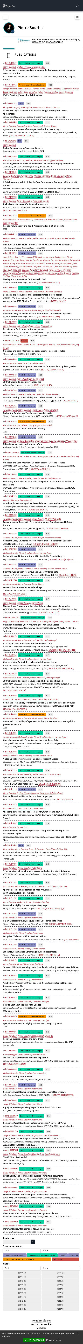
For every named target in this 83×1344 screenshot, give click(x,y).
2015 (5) (61, 1293)
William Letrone (10, 92)
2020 (40, 253)
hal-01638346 (10, 598)
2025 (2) (61, 1273)
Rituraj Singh (46, 326)
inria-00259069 (11, 1221)
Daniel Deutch (23, 363)
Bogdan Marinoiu (39, 1135)
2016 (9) (23, 1293)
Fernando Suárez (37, 677)
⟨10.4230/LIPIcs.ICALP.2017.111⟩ (62, 650)
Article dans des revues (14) (15, 1255)
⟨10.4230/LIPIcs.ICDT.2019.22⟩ (45, 544)
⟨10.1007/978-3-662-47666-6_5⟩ (51, 908)
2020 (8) (23, 1285)
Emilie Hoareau (52, 263)
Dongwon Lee (39, 266)
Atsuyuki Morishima (35, 257)
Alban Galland (54, 1135)
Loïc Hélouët (22, 326)
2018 (40, 565)
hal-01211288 (10, 929)
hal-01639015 (10, 655)
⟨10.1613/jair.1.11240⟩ (67, 575)
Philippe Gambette (55, 160)
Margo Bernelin (10, 88)
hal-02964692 (10, 287)
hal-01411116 (10, 789)
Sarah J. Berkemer (11, 175)
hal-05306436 (10, 122)
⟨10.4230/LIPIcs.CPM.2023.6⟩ (15, 210)
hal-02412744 (10, 580)
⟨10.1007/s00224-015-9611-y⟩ (48, 955)
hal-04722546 (10, 172)
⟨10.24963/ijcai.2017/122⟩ (48, 612)
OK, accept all (34, 1340)
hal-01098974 (10, 1016)
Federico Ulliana (68, 344)
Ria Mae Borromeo (63, 266)
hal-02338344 (10, 533)
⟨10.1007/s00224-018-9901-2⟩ (66, 416)
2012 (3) (23, 1301)
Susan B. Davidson (37, 849)
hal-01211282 (10, 898)
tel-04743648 (10, 140)
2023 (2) (61, 1277)
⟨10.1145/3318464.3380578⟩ (52, 369)
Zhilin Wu (49, 1035)
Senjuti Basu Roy (10, 257)
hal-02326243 (10, 515)
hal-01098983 (10, 975)
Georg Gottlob (38, 394)
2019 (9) (61, 1285)
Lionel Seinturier (66, 92)
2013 (47, 1032)
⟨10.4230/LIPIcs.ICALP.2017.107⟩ (60, 668)
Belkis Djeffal (26, 107)
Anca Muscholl (37, 1035)
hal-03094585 (10, 437)
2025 (28, 103)
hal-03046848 (10, 306)
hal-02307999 (10, 390)
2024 (26, 141)
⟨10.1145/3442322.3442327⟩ (48, 282)
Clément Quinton (10, 222)
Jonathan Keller (36, 92)
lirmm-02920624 (12, 340)
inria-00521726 (11, 1131)
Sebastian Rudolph (40, 902)
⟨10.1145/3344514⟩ (70, 400)
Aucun (45, 1250)
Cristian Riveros (23, 66)
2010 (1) (23, 1305)
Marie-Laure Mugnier (39, 344)
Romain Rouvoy (53, 107)
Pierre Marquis (70, 219)
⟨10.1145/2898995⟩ (65, 799)
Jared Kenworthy (10, 266)
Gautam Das (48, 260)
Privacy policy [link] (53, 1340)
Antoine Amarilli (10, 310)
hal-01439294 (10, 695)
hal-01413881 (10, 733)
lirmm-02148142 (12, 452)
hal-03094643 (10, 374)
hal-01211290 (10, 944)
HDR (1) (63, 1255)
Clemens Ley (37, 933)
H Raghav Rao (71, 440)
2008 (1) (23, 1309)
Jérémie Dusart (40, 219)
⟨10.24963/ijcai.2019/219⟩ (39, 469)
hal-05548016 (10, 84)
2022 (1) (23, 1281)
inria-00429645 (11, 1168)
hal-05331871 (10, 103)
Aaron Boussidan (24, 160)
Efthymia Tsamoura (53, 291)
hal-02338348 (10, 564)
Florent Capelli (23, 126)
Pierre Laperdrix (51, 92)
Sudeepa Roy (27, 269)
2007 (48, 1222)
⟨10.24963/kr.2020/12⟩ (57, 301)
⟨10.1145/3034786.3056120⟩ (14, 690)
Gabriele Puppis (54, 238)
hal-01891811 (10, 405)
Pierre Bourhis (9, 66)
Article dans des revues (27, 234)
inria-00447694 (11, 1150)
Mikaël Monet (37, 409)
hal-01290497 (10, 863)
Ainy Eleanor (8, 886)
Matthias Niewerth (53, 310)
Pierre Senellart (41, 269)
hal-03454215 (10, 234)
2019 (40, 406)
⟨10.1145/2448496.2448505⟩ (14, 1064)
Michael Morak (23, 603)
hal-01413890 (10, 751)
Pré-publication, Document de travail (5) (20, 1259)
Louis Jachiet (38, 291)
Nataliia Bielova (24, 88)
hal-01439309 (10, 714)
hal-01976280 (10, 421)
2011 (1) (61, 1301)
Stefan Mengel (36, 126)
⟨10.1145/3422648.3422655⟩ (48, 316)
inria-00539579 (11, 1115)
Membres (41, 1327)
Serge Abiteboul (10, 868)
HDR (19, 141)
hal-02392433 (10, 549)
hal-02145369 (10, 474)
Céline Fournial (39, 160)
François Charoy (18, 260)
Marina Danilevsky (34, 260)
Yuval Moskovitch (37, 363)
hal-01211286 (10, 882)
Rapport (24, 341)
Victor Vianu (36, 868)
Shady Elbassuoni (17, 263)
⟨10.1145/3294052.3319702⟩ (57, 528)
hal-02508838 (10, 321)
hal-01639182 (10, 673)
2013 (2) (61, 1297)
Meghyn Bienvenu (11, 500)
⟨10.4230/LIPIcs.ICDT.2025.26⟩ (21, 135)
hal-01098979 (10, 997)
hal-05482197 (10, 63)
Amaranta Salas (38, 66)
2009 (48, 1150)
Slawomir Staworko (39, 793)
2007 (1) (61, 1309)
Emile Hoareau (57, 440)
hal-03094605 (10, 359)
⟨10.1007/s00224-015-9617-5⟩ (61, 924)
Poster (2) (74, 1255)
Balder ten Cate (39, 238)
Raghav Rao (15, 269)
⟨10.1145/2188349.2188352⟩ (62, 1095)
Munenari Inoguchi (68, 263)
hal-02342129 (10, 496)
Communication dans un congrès (30, 63)
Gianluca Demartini (63, 260)
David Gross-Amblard (35, 263)
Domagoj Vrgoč (37, 378)
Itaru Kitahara (25, 266)
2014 (47, 960)
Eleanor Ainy (8, 849)
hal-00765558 (10, 1100)
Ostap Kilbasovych (11, 107)
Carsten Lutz (22, 827)
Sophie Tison (54, 344)
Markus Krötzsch (24, 902)
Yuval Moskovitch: (37, 808)
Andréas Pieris (36, 603)
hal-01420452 (10, 845)
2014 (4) (23, 1297)
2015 (47, 883)
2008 (48, 1206)
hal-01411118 (10, 770)
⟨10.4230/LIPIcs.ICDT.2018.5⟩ (15, 593)
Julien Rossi (23, 92)
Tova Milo (63, 849)
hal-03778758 (10, 215)
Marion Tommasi (29, 273)
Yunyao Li (50, 266)
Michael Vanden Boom (42, 553)
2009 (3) (61, 1305)
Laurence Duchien (24, 219)
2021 (40, 234)
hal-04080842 (10, 196)
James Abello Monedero (55, 257)
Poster (21, 103)
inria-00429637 (11, 1187)
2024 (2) (23, 1277)
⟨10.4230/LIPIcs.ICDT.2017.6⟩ (15, 709)
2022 (50, 216)
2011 (48, 1116)
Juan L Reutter (23, 378)
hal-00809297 (10, 1031)
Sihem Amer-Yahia (19, 276)
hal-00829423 (10, 1050)
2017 (47, 599)
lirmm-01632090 (12, 617)
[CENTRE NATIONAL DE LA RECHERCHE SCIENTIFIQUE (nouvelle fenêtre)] (13, 31)
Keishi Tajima (54, 269)
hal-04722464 (10, 156)
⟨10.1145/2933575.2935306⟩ (49, 783)
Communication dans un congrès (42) (43, 1255)
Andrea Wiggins (64, 273)
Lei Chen (22, 257)
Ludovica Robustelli (70, 88)
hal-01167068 (10, 913)
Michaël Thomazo (52, 478)
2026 (47, 63)
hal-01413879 (10, 804)
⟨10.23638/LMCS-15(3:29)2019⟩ (61, 559)
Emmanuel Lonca (55, 219)
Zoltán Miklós (46, 425)
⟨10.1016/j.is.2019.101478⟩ (41, 385)
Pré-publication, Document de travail (32, 85)
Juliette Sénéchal (53, 88)
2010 (48, 1131)
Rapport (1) (58, 1259)
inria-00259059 (11, 1206)
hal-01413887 (10, 823)
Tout (7, 1250)
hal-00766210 (10, 1084)
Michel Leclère (23, 344)
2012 (47, 1069)
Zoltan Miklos (34, 326)
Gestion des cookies (42, 1324)
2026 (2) (23, 1273)
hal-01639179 (10, 636)
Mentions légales (41, 1320)
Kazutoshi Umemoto (47, 273)
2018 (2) (23, 1289)
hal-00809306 (10, 1069)
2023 (47, 172)
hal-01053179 (10, 960)
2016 (50, 714)
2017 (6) (61, 1289)
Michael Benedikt (10, 238)
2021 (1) (61, 1281)
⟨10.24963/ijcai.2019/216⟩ (37, 509)
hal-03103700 (10, 253)
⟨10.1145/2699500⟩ (72, 939)
